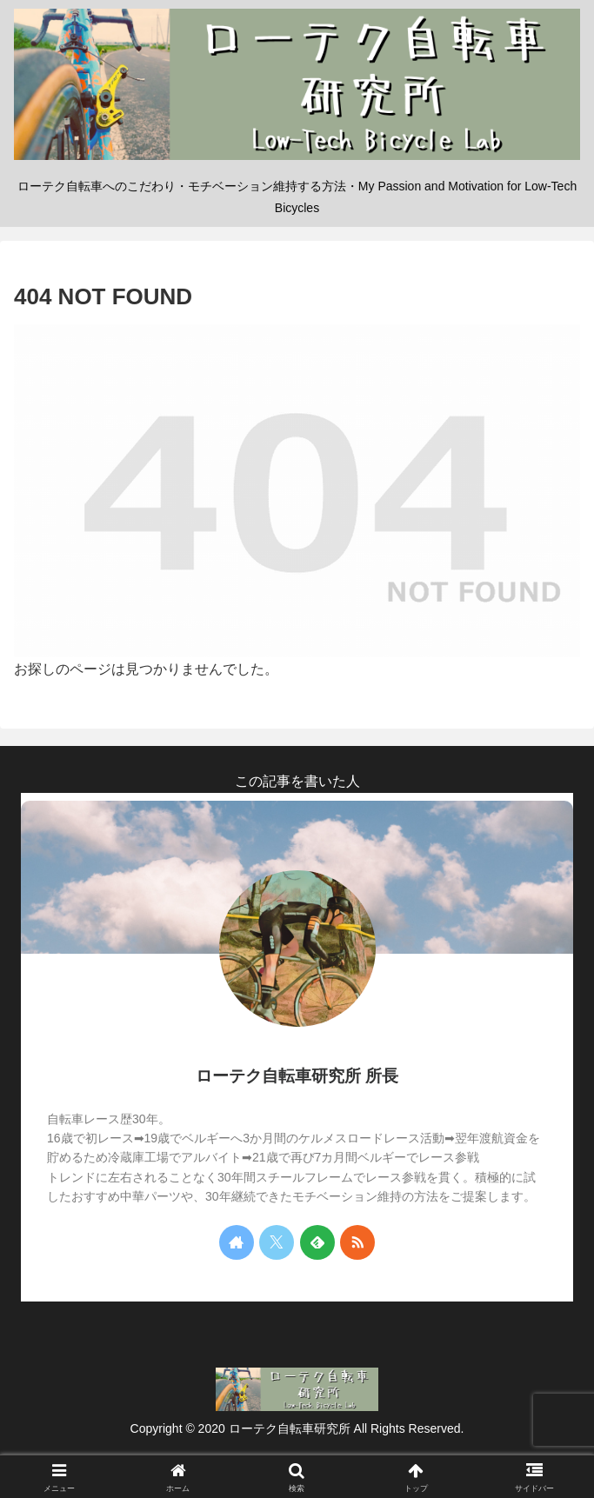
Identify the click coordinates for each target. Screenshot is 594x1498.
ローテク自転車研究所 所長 (297, 1076)
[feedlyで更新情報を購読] (317, 1242)
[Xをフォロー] (276, 1242)
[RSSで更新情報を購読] (357, 1242)
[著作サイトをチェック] (236, 1242)
